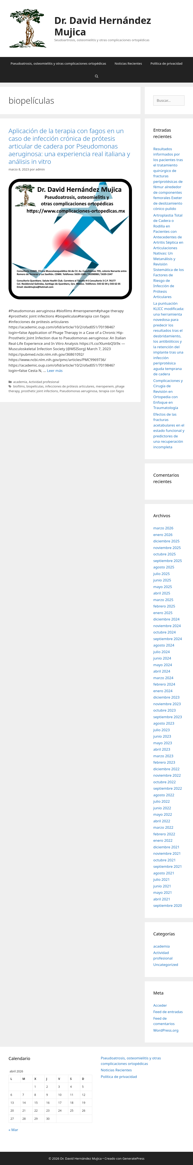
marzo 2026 (163, 528)
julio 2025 (161, 573)
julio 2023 (161, 729)
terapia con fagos (111, 391)
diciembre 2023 (166, 697)
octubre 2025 (164, 554)
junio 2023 (162, 736)
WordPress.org (165, 1030)
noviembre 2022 (167, 775)
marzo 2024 (163, 677)
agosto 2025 (163, 567)
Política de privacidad (167, 63)
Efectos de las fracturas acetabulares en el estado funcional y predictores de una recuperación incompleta (168, 430)
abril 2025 (161, 593)
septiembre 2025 (167, 560)
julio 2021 (161, 879)
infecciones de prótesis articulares (69, 386)
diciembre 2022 (166, 768)
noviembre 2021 (167, 853)
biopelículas (34, 386)
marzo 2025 (163, 599)
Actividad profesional (44, 382)
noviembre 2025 (167, 547)
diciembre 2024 (166, 619)
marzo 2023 (163, 755)
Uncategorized (165, 964)
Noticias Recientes (128, 63)
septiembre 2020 (167, 905)
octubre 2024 (164, 632)
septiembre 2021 (167, 866)
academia (20, 382)
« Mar (13, 1129)
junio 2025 (162, 580)
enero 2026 (163, 534)
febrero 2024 (164, 684)
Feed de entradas (168, 1011)
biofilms (19, 386)
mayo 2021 (162, 892)
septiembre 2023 (167, 716)
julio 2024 (161, 651)
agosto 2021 (163, 873)
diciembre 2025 (166, 541)
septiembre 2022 (167, 788)
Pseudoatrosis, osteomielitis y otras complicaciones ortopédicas (58, 63)
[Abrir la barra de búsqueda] (96, 76)
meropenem (105, 386)
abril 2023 (161, 749)
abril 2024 (161, 671)
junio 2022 (162, 807)
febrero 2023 (164, 762)
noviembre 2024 (167, 625)
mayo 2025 (162, 586)
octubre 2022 (164, 781)
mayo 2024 (162, 664)
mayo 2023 (162, 742)
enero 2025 (163, 612)
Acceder (160, 1005)
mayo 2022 (162, 814)
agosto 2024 (163, 645)
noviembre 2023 (167, 703)
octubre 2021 (164, 860)
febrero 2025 (164, 606)
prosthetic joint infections (39, 391)
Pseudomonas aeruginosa (78, 391)
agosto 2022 (163, 794)
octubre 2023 (164, 710)
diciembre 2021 (166, 847)
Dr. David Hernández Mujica (102, 26)
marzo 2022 (163, 827)
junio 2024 (162, 658)
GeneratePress (133, 1158)
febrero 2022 (164, 834)
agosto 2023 (163, 723)
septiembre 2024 (167, 638)
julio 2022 (161, 801)
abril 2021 (161, 899)
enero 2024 (163, 690)
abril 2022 (161, 820)
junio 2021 (162, 886)
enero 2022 (163, 840)
